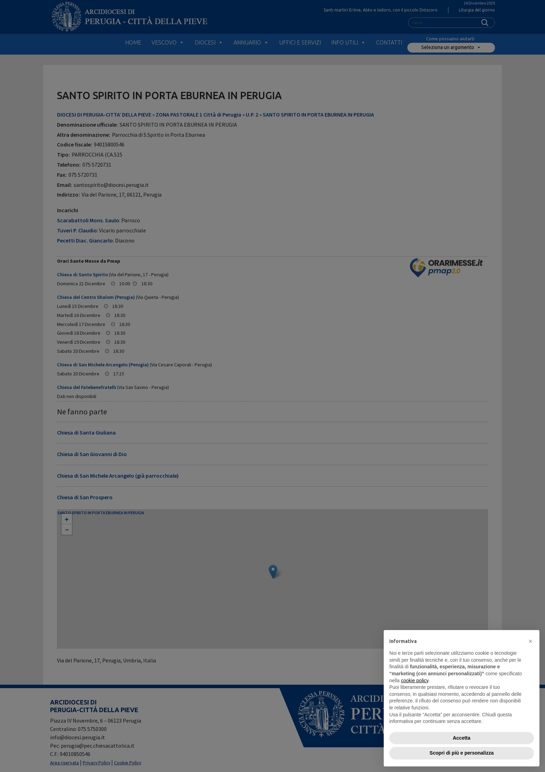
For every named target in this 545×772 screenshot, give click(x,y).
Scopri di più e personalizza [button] (462, 753)
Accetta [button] (462, 738)
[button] (530, 641)
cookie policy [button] (414, 680)
